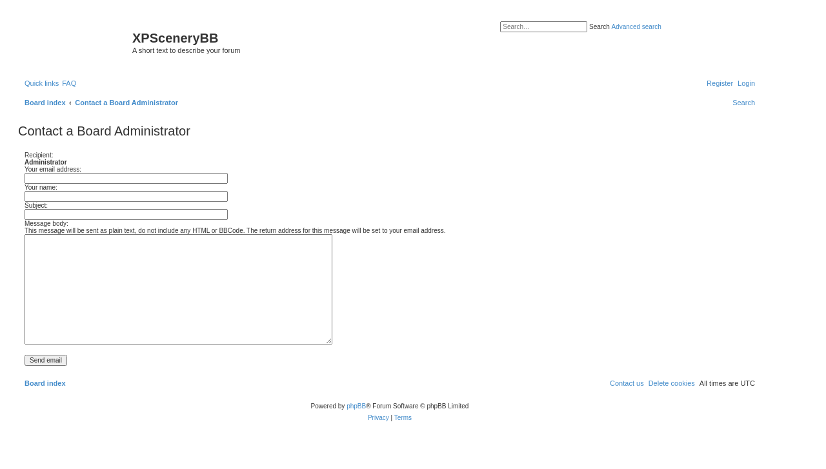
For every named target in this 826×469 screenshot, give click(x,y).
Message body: (46, 223)
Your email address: (53, 169)
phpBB (356, 406)
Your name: (41, 187)
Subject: (36, 205)
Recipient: (39, 155)
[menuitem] (69, 83)
